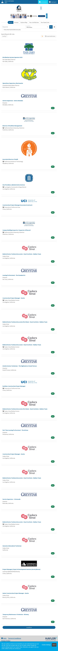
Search (10, 22)
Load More (29, 627)
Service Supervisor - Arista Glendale (13, 100)
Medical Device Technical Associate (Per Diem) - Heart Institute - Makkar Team (25, 322)
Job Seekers (43, 2)
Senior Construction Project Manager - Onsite (16, 593)
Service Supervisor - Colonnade (11, 499)
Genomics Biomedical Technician (12, 546)
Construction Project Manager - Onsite (14, 298)
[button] (54, 27)
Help (3, 638)
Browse (16, 22)
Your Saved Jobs (45, 22)
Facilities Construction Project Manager (14, 386)
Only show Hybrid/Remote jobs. (12, 29)
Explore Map (24, 22)
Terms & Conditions (14, 638)
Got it (54, 644)
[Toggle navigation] (41, 8)
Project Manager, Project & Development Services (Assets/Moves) (21, 569)
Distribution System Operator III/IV (12, 57)
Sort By (4, 36)
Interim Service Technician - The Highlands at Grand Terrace (20, 366)
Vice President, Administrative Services (14, 185)
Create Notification (50, 36)
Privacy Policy (5, 641)
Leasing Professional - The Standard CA (14, 275)
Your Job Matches (34, 22)
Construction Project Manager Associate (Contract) (17, 205)
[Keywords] (14, 27)
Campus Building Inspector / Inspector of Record (16, 230)
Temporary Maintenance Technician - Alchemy (16, 614)
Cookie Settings (46, 644)
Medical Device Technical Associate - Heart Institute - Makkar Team (22, 254)
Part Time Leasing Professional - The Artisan (15, 430)
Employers (52, 2)
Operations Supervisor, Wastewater (13, 83)
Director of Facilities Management (12, 125)
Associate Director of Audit (10, 159)
